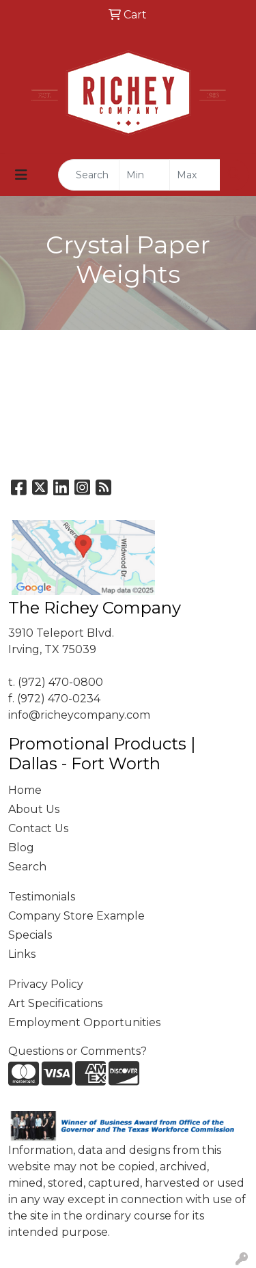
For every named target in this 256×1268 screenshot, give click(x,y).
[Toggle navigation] (21, 174)
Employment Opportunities (84, 1022)
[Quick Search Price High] (195, 175)
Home (25, 790)
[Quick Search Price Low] (144, 175)
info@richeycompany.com (79, 714)
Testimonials (41, 896)
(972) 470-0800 (60, 682)
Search (27, 866)
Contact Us (38, 828)
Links (21, 954)
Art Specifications (55, 1003)
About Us (33, 809)
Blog (21, 847)
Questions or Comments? (77, 1051)
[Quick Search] (88, 175)
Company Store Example (76, 915)
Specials (30, 934)
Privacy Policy (45, 984)
